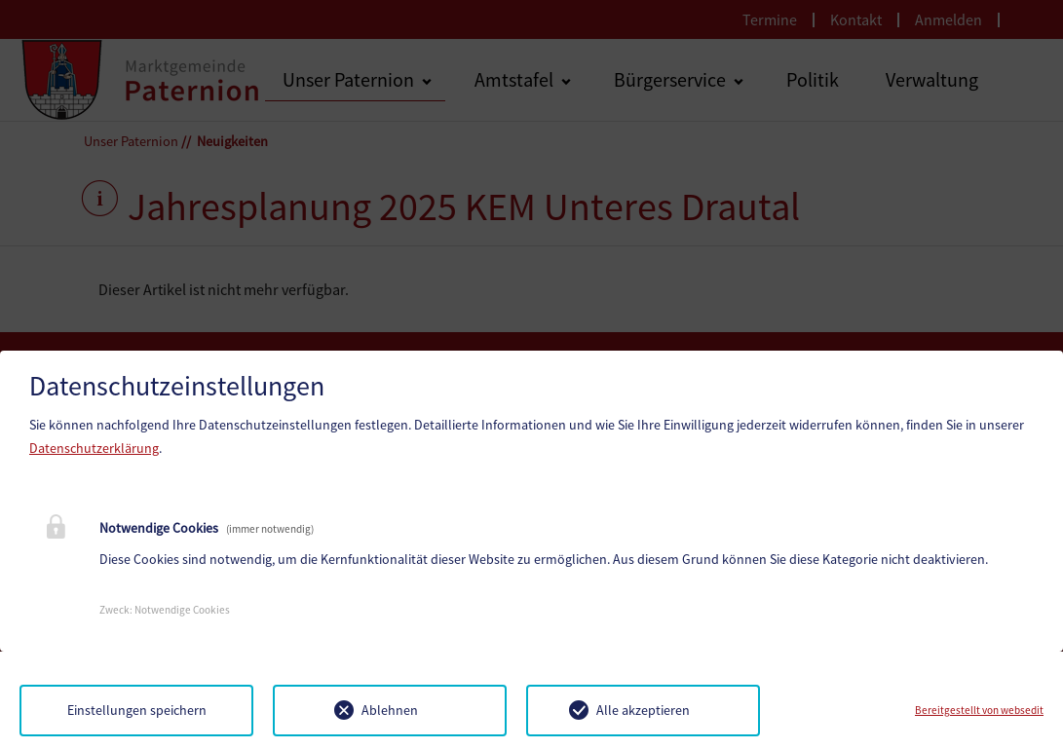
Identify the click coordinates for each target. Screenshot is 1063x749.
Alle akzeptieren (643, 710)
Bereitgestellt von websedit (979, 710)
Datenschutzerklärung (94, 448)
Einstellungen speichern (137, 710)
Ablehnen (389, 710)
